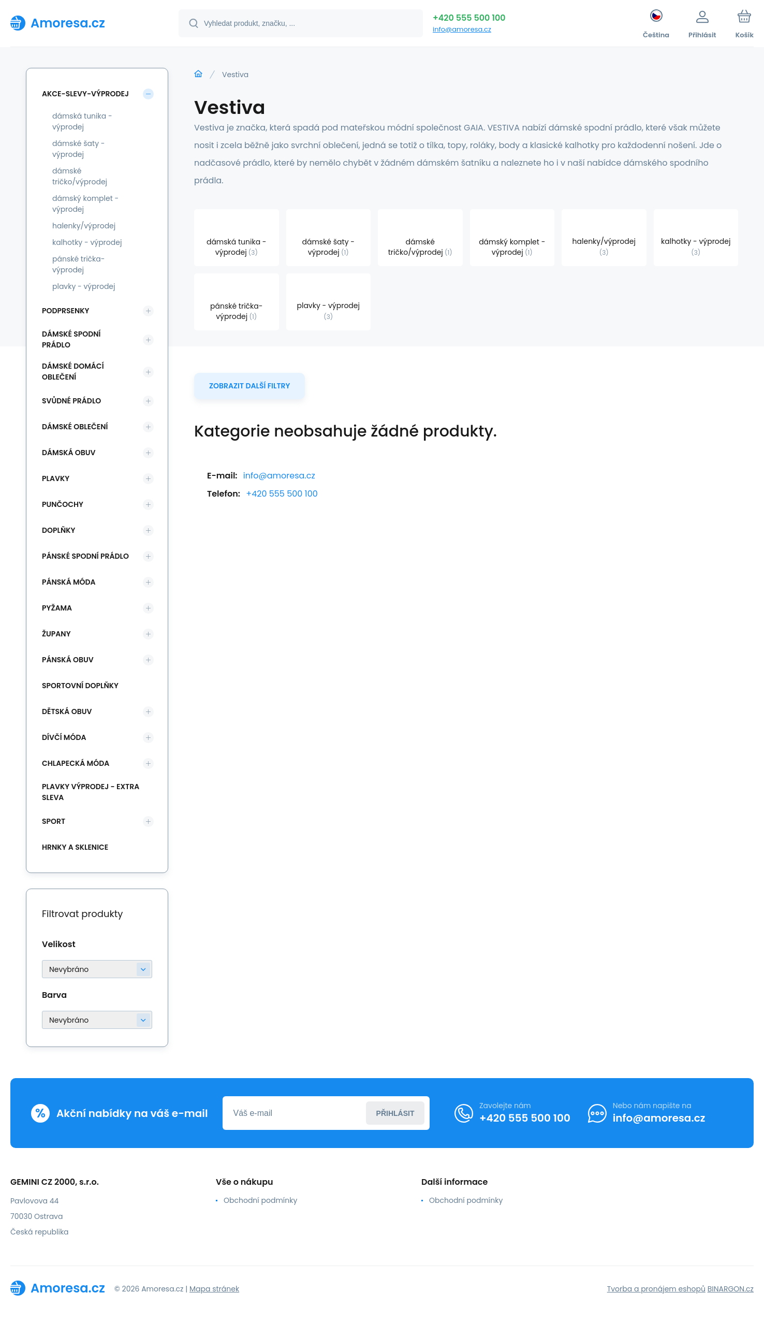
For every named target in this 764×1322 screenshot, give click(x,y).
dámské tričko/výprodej (79, 176)
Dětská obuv (67, 711)
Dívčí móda (64, 737)
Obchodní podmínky (260, 1200)
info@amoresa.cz (462, 29)
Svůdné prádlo (71, 401)
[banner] (81, 22)
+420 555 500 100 (469, 18)
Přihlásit (395, 1113)
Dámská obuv (69, 452)
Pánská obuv (68, 660)
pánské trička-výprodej (78, 264)
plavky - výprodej (83, 286)
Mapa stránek (214, 1289)
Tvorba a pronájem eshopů (656, 1289)
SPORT (53, 821)
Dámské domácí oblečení (73, 371)
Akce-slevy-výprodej (85, 94)
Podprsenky (65, 311)
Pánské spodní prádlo (85, 556)
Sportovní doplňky (80, 685)
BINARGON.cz (731, 1289)
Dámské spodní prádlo (71, 339)
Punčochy (62, 504)
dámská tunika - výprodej (82, 121)
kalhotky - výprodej (87, 242)
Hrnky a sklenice (75, 847)
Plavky (55, 478)
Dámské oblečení (75, 427)
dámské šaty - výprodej (78, 148)
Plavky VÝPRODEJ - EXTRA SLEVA (90, 792)
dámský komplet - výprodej (85, 203)
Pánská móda (69, 582)
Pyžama (57, 608)
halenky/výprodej (83, 226)
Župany (56, 634)
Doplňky (58, 530)
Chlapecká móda (75, 763)
